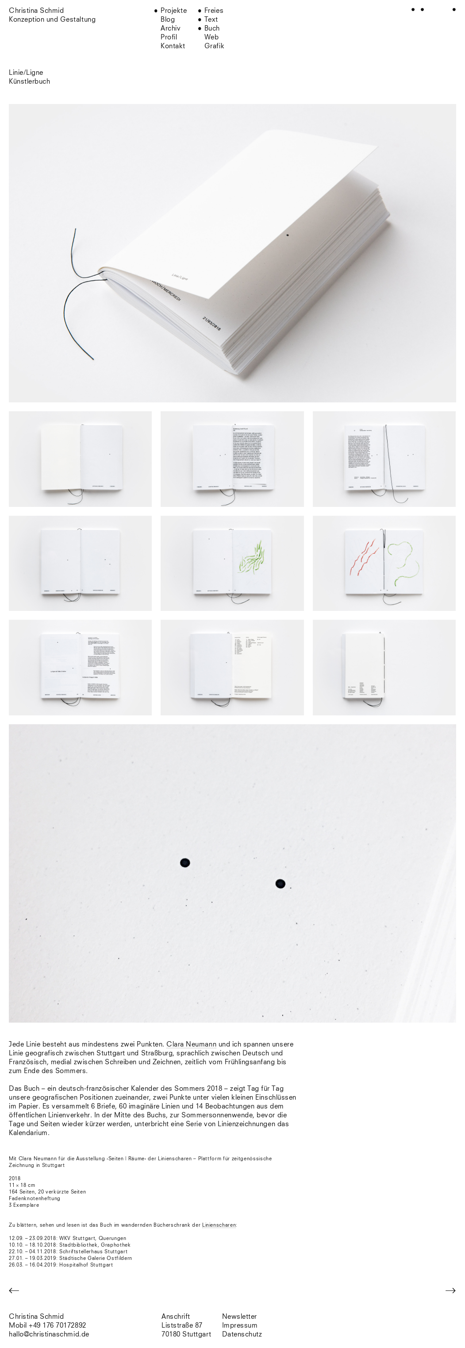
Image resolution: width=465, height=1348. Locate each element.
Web (211, 37)
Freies (213, 11)
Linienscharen (219, 1225)
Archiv (171, 28)
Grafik (214, 46)
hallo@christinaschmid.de (49, 1334)
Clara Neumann (191, 1044)
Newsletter (239, 1316)
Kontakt (173, 46)
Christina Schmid (36, 1316)
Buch (212, 28)
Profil (169, 37)
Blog (168, 19)
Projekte (174, 11)
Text (211, 19)
